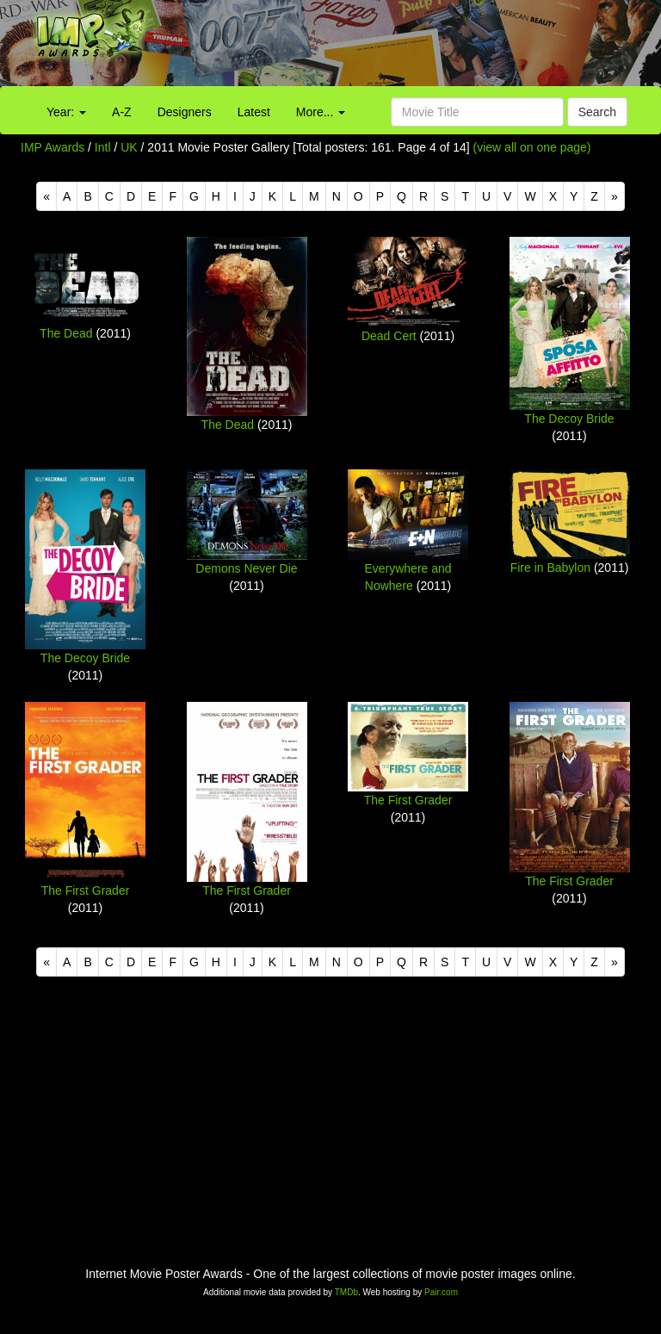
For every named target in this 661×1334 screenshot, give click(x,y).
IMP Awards (52, 147)
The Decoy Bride (569, 418)
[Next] (614, 196)
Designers (185, 112)
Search (597, 112)
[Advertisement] (413, 47)
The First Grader (85, 890)
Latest (254, 112)
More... (320, 112)
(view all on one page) (532, 147)
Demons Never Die (246, 568)
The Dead (66, 333)
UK (128, 147)
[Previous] (46, 196)
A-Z (122, 112)
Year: (66, 112)
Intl (103, 147)
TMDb (346, 1292)
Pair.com (441, 1292)
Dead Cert (389, 336)
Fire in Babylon (550, 567)
